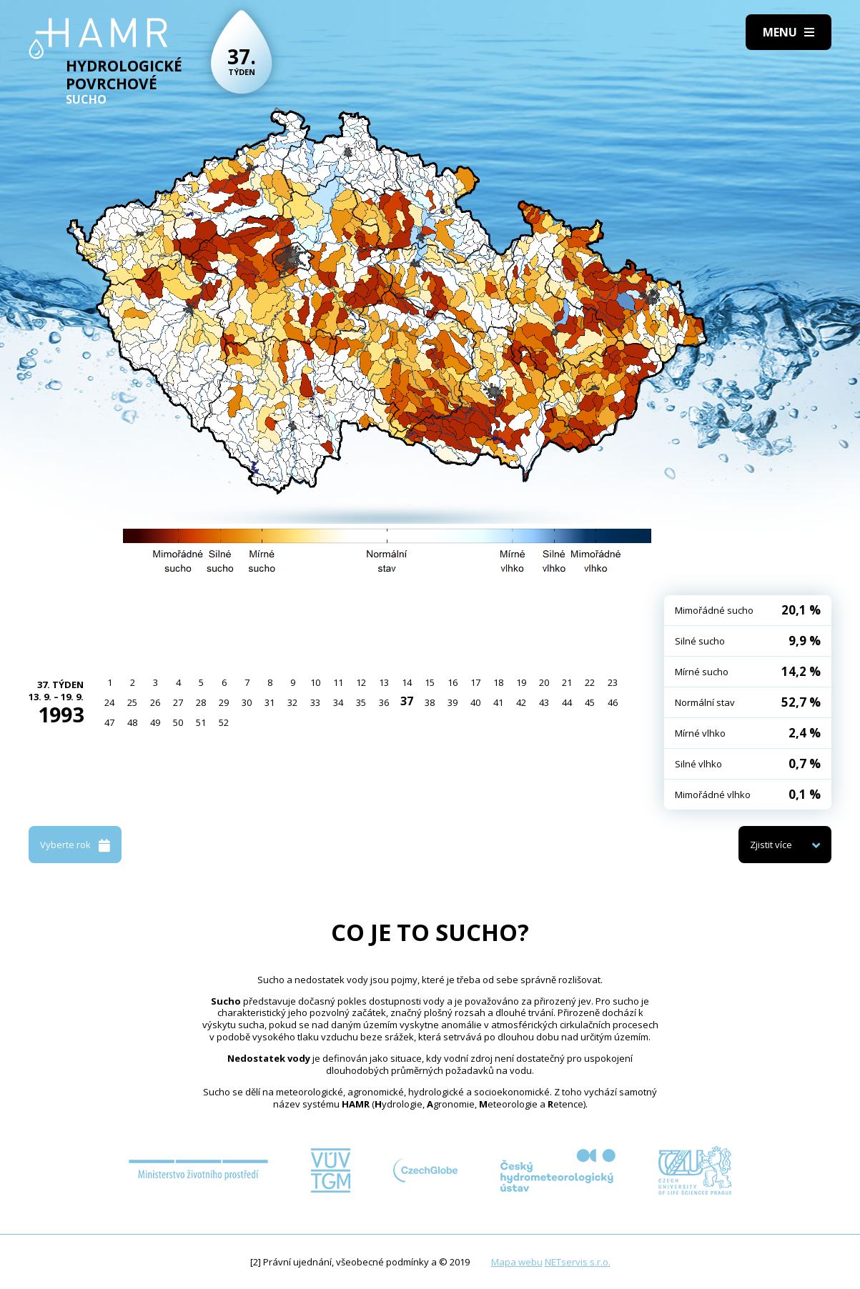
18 (498, 682)
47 (109, 722)
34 (338, 702)
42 (521, 702)
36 (384, 702)
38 (430, 702)
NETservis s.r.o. (578, 1261)
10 (315, 682)
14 (407, 682)
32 (292, 702)
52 (224, 722)
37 (406, 701)
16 (453, 682)
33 (315, 702)
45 (590, 702)
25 (132, 702)
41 (498, 702)
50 (178, 722)
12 (361, 682)
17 (475, 682)
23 (613, 682)
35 (361, 702)
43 (544, 702)
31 (270, 702)
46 (613, 702)
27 (178, 702)
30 (247, 702)
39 (453, 702)
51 (201, 722)
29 (224, 702)
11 (338, 682)
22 (590, 682)
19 (521, 682)
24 (109, 702)
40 (475, 702)
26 (155, 702)
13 (384, 682)
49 (155, 722)
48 (132, 722)
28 (201, 702)
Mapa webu (517, 1261)
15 (430, 682)
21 (567, 682)
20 (544, 682)
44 (567, 702)
